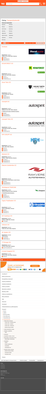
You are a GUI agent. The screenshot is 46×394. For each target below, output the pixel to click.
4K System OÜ (6, 232)
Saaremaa (11, 28)
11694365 (9, 218)
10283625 (9, 108)
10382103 (9, 156)
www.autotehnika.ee (6, 182)
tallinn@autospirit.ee (6, 115)
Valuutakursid (3, 368)
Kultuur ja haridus (6, 286)
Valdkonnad (2, 364)
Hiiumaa (3, 26)
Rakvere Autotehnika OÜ (9, 165)
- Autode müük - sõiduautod (9, 325)
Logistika (4, 312)
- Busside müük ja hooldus (8, 327)
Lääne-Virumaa (4, 35)
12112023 (9, 207)
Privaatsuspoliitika (32, 360)
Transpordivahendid (6, 319)
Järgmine (10, 259)
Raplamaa (10, 26)
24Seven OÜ (5, 224)
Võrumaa (10, 37)
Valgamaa (10, 33)
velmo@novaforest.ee (7, 78)
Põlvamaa (10, 24)
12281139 (9, 227)
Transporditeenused (6, 317)
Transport (4, 309)
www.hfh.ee (5, 149)
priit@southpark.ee (6, 238)
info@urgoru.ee (6, 212)
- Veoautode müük (7, 354)
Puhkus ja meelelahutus (7, 294)
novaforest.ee (5, 77)
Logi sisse (20, 1)
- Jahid (5, 332)
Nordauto (4, 46)
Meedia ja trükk (5, 291)
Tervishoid (4, 304)
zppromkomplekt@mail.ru (7, 247)
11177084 (9, 253)
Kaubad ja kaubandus (6, 284)
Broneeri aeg (42, 72)
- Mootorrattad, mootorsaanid (9, 339)
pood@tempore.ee (6, 197)
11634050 (9, 127)
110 (7, 259)
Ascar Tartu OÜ (6, 82)
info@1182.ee (3, 375)
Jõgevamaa (4, 33)
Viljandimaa (11, 35)
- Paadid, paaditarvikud (8, 344)
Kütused (4, 311)
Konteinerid (6, 334)
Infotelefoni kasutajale (23, 360)
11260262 (9, 190)
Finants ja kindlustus (6, 281)
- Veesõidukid (6, 345)
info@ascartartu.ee (6, 98)
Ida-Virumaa (4, 28)
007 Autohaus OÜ (7, 216)
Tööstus (3, 357)
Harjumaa (3, 24)
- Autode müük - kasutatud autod (10, 322)
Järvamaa (3, 31)
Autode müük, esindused (8, 320)
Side (3, 299)
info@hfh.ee (5, 150)
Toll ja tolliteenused (6, 316)
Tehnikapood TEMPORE (9, 187)
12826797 (9, 245)
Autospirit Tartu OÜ (7, 119)
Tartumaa (10, 31)
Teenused (4, 301)
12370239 (9, 145)
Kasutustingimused (40, 360)
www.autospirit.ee (6, 114)
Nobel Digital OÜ (6, 360)
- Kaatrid (5, 342)
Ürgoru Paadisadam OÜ (9, 200)
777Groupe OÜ (6, 242)
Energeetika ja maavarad (7, 278)
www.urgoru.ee (6, 211)
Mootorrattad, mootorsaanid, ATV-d (10, 337)
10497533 (9, 73)
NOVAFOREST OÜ (7, 63)
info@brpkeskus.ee (6, 161)
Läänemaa (3, 37)
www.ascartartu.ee (6, 96)
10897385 (9, 178)
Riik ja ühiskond (5, 296)
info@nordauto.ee (6, 60)
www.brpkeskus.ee (6, 160)
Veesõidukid (6, 341)
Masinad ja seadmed (6, 289)
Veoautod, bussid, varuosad (9, 349)
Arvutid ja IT (4, 273)
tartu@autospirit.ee (6, 131)
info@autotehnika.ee (6, 183)
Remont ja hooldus (6, 314)
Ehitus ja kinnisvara (6, 276)
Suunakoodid (3, 365)
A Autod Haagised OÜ (8, 251)
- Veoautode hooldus (8, 352)
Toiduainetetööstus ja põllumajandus (10, 306)
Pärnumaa (3, 39)
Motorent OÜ (5, 154)
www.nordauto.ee (6, 58)
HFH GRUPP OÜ (7, 134)
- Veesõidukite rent (7, 347)
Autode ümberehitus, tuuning (9, 329)
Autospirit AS (5, 101)
